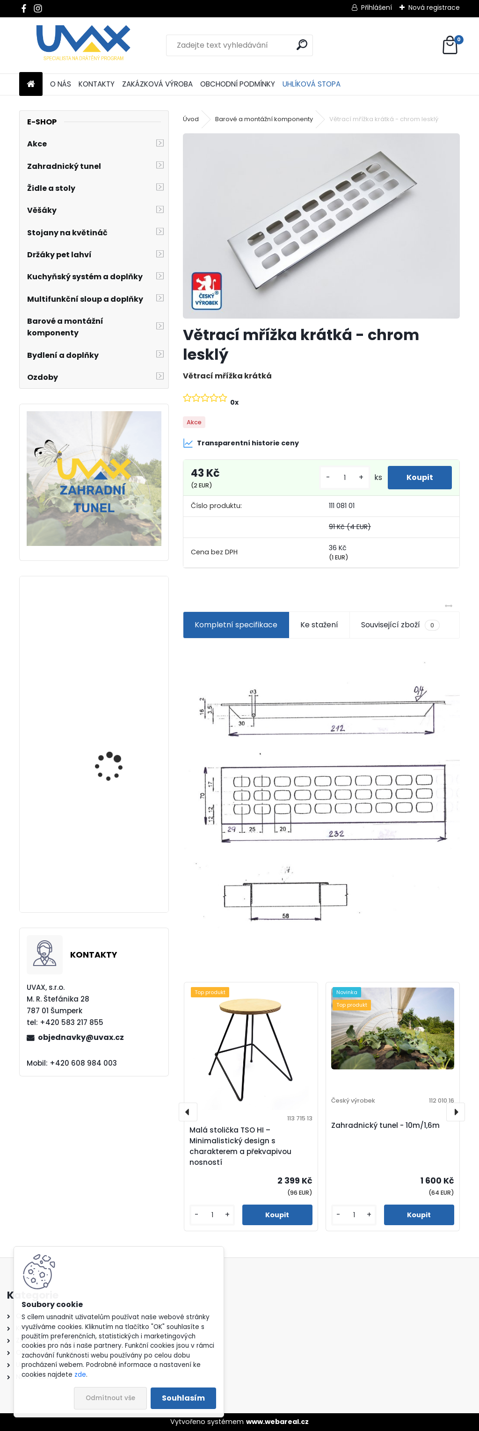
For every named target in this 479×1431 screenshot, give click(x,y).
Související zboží (400, 625)
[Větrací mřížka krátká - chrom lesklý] (321, 225)
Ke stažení (319, 624)
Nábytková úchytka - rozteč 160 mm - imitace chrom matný (120, 865)
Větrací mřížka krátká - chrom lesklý (119, 757)
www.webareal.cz (277, 1421)
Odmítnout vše (110, 1398)
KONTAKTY (97, 84)
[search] (302, 44)
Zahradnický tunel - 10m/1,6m (385, 1125)
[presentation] (188, 1112)
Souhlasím (183, 1398)
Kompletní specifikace (236, 624)
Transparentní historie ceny (241, 443)
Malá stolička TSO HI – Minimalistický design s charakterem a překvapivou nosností (240, 1146)
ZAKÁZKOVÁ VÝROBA (157, 84)
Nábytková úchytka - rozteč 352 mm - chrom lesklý (119, 666)
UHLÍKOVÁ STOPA (312, 84)
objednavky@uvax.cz (81, 1037)
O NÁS (60, 84)
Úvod (191, 119)
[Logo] (83, 45)
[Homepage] (31, 84)
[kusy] (345, 478)
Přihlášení (376, 7)
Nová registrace (434, 7)
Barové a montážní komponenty (264, 119)
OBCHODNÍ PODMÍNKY (237, 84)
